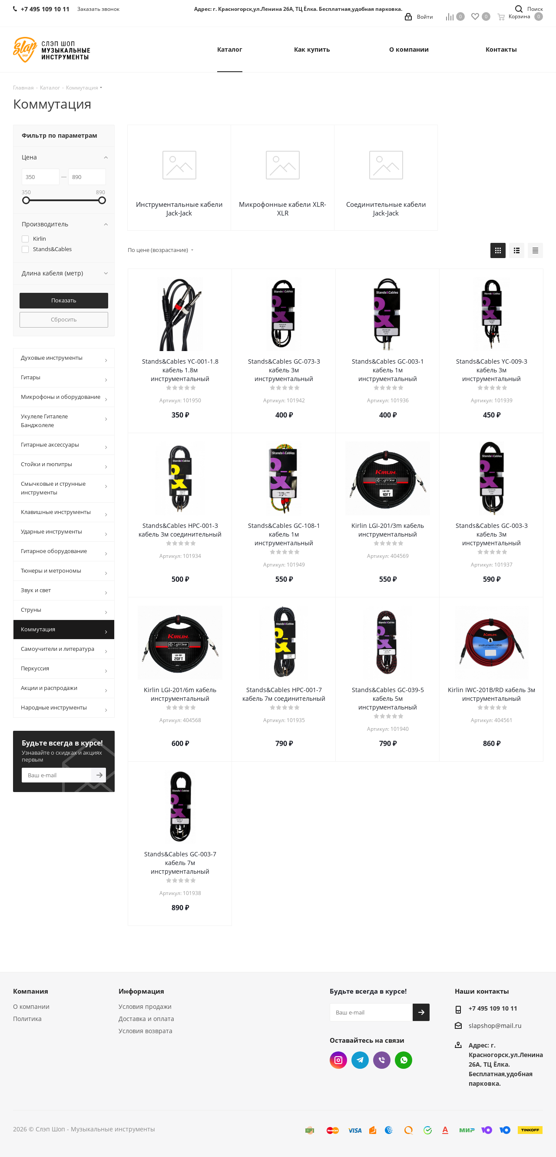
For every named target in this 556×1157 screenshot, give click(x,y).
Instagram (338, 1060)
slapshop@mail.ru (495, 1026)
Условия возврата (145, 1031)
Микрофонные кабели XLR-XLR (282, 208)
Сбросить (64, 319)
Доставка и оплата (146, 1018)
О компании (31, 1006)
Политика (27, 1018)
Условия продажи (145, 1006)
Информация (141, 991)
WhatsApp (403, 1060)
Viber (382, 1060)
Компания (30, 991)
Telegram (360, 1060)
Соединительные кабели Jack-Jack (386, 208)
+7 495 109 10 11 (493, 1008)
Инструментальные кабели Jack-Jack (179, 208)
